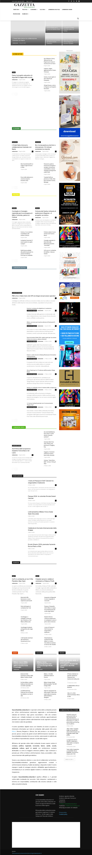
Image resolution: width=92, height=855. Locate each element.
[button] (78, 18)
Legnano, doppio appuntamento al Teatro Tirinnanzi (50, 70)
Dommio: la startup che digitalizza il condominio (39, 308)
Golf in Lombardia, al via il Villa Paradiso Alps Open (22, 580)
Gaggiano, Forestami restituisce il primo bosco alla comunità (49, 453)
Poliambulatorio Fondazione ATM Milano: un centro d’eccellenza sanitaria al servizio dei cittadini (50, 641)
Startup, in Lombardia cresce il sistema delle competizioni (41, 387)
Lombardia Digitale (17, 292)
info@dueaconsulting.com (72, 806)
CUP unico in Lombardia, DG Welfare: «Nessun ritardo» (50, 252)
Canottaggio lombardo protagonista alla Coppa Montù (27, 629)
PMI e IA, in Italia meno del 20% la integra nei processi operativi (33, 296)
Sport (14, 576)
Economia (15, 142)
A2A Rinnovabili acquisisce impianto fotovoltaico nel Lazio (21, 451)
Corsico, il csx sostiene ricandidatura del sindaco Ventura (27, 233)
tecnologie (31, 853)
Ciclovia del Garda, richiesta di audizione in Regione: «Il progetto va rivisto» (45, 213)
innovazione (16, 853)
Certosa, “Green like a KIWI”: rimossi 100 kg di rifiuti (50, 462)
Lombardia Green (17, 445)
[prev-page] (13, 94)
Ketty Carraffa (64, 669)
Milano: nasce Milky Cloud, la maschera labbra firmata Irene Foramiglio (21, 664)
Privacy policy (63, 812)
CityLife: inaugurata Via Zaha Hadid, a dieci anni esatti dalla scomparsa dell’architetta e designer (50, 694)
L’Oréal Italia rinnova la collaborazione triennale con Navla (21, 147)
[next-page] (16, 94)
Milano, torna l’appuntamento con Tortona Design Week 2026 (44, 664)
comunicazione (24, 853)
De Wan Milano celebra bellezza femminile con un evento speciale (27, 684)
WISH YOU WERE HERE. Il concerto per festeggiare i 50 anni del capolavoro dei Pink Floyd (69, 663)
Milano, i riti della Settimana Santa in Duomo (49, 675)
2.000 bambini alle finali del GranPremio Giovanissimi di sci (27, 639)
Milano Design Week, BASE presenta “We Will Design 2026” (50, 684)
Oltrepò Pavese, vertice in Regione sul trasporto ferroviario (50, 87)
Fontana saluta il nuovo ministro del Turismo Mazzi (50, 233)
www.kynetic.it (38, 853)
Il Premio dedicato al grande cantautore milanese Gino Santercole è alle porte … (73, 677)
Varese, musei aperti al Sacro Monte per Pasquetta (50, 78)
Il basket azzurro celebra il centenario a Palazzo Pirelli (45, 580)
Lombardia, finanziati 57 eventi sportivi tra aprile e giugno (27, 242)
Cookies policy (63, 814)
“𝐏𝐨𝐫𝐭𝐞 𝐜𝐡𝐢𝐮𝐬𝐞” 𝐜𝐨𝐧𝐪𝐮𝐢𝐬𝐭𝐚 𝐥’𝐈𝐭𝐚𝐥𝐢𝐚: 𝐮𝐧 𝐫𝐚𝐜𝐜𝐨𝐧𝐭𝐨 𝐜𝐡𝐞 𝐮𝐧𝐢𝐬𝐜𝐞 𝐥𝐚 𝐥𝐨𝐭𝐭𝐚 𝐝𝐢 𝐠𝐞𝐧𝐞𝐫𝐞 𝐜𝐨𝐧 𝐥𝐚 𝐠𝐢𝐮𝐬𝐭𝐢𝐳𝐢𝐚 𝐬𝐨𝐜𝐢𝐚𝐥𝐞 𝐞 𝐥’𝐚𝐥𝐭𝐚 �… (73, 732)
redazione (15, 43)
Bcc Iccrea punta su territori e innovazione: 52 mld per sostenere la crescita (45, 147)
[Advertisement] (34, 112)
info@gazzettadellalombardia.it (68, 804)
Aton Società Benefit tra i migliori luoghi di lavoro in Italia (27, 165)
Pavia (14, 72)
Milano (14, 731)
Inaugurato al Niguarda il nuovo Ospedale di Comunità (50, 599)
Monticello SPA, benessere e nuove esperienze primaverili (26, 599)
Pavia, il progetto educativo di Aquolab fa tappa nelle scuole (22, 76)
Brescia (37, 208)
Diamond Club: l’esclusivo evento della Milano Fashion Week (27, 675)
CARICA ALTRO (69, 759)
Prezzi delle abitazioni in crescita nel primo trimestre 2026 (27, 179)
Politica (14, 208)
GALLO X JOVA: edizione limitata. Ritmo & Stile (73, 694)
